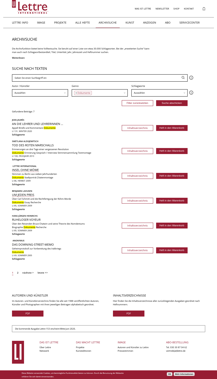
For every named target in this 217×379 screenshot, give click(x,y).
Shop (176, 8)
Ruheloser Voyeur (26, 220)
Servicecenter (189, 22)
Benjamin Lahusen (22, 191)
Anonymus (18, 240)
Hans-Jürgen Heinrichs (25, 215)
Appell (15, 127)
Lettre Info (20, 22)
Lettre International (24, 166)
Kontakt (189, 8)
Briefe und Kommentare (31, 127)
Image (41, 22)
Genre (75, 86)
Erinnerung (30, 152)
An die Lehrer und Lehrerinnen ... (37, 124)
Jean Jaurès (18, 119)
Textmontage (84, 152)
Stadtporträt (30, 177)
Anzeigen (149, 22)
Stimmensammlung (67, 152)
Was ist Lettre (143, 8)
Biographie (17, 227)
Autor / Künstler (21, 86)
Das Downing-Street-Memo (33, 244)
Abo (168, 22)
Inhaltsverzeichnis (137, 128)
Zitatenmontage (45, 177)
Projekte (60, 22)
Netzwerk (44, 350)
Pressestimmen (125, 350)
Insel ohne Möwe (25, 170)
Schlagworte (138, 86)
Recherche (36, 202)
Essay (27, 202)
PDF (27, 313)
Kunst (130, 22)
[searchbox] (40, 93)
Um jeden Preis (23, 195)
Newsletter (162, 8)
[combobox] (40, 93)
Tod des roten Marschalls (33, 145)
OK (169, 374)
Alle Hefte (82, 22)
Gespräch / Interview (46, 152)
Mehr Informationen (184, 374)
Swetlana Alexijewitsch (25, 141)
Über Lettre (45, 347)
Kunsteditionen (83, 350)
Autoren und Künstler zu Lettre (133, 347)
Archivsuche (108, 22)
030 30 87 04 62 (178, 347)
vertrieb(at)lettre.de (175, 350)
